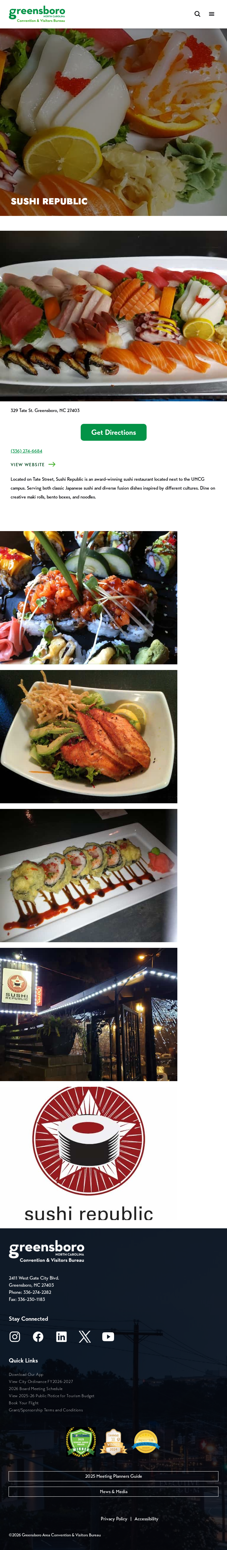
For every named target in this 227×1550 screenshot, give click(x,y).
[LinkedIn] (61, 1338)
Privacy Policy (114, 1519)
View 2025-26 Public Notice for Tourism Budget (52, 1395)
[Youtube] (108, 1338)
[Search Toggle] (197, 14)
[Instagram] (15, 1338)
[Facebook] (38, 1338)
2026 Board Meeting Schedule (35, 1388)
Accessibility (146, 1519)
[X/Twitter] (85, 1338)
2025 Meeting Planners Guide (113, 1476)
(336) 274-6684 (26, 451)
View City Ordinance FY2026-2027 (41, 1381)
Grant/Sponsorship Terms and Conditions (46, 1410)
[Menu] (211, 14)
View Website (28, 464)
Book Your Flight (24, 1402)
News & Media (113, 1491)
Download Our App (26, 1374)
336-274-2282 (37, 1292)
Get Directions (113, 432)
